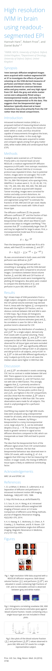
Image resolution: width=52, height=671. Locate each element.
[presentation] (27, 212)
